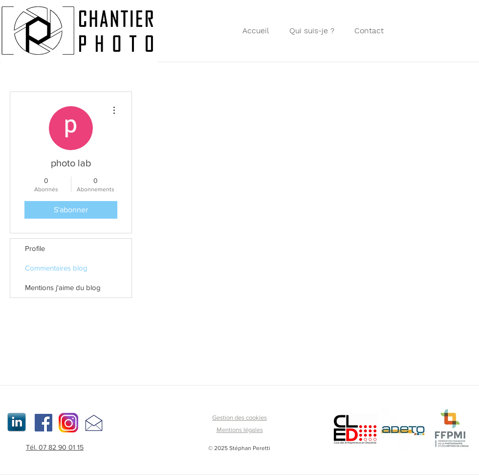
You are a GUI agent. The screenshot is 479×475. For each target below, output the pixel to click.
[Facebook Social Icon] (43, 422)
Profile (35, 248)
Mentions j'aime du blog (63, 287)
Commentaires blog (56, 268)
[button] (371, 31)
